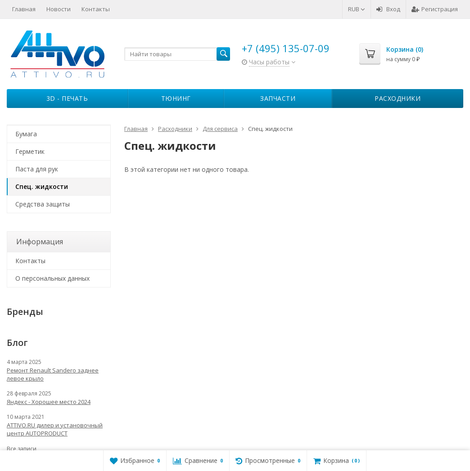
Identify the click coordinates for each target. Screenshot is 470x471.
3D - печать (67, 98)
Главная (24, 9)
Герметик (30, 151)
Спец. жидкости (41, 186)
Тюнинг (176, 98)
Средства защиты (42, 204)
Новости (58, 9)
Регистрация (434, 9)
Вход (388, 9)
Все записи (21, 449)
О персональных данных (52, 278)
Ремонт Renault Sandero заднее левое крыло (53, 374)
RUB (356, 9)
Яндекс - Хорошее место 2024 (48, 402)
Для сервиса (220, 129)
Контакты (95, 9)
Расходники (397, 98)
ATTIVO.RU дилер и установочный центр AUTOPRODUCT (55, 429)
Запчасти (277, 98)
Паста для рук (36, 169)
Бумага (26, 134)
